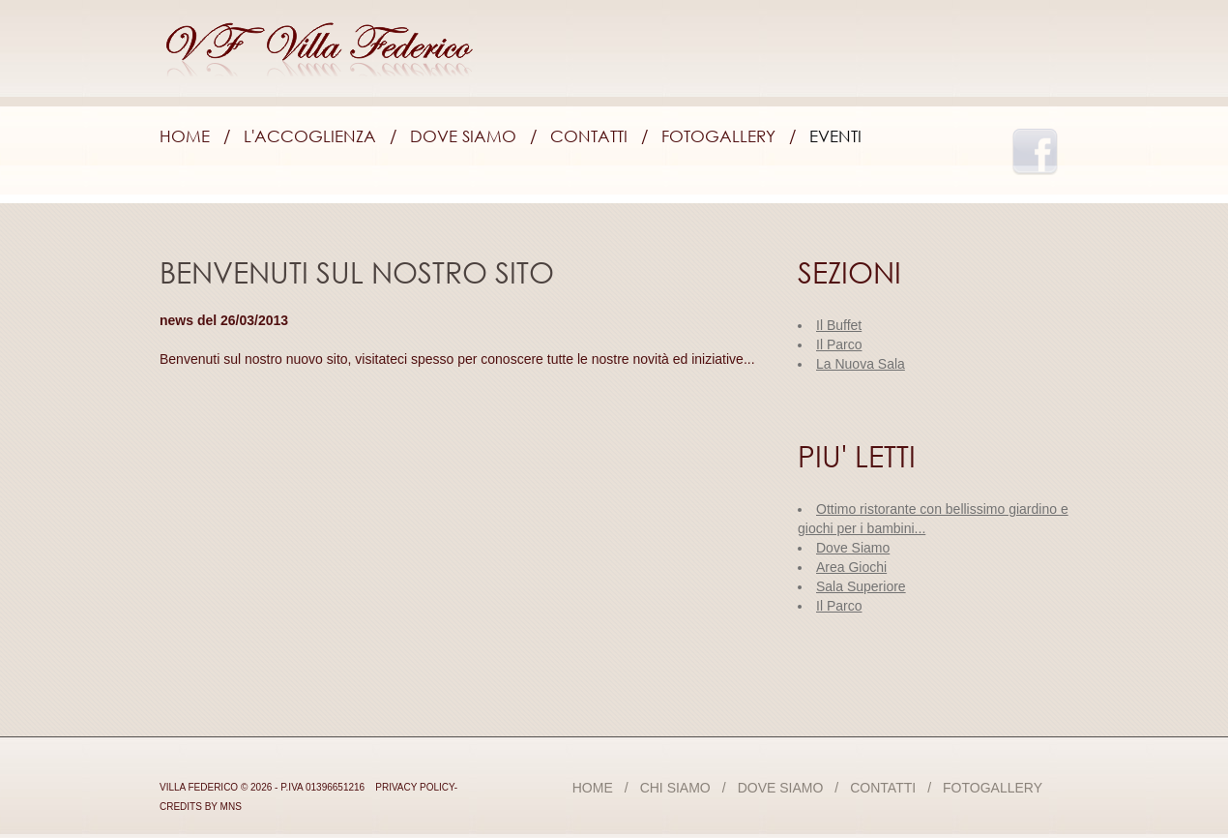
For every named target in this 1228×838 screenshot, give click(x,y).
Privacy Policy (414, 787)
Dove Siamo (463, 136)
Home (185, 136)
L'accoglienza (310, 136)
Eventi (835, 136)
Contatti (589, 136)
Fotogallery (718, 136)
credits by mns (201, 806)
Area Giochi (851, 567)
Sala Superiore (861, 586)
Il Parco (839, 606)
